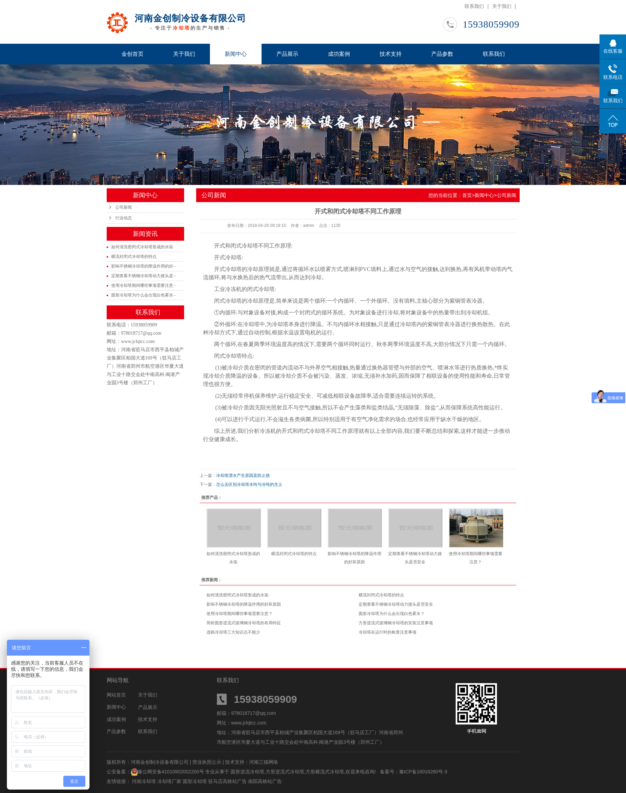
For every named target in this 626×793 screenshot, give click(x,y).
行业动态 (123, 218)
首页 (467, 195)
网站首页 (116, 695)
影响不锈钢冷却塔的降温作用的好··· (144, 266)
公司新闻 (123, 207)
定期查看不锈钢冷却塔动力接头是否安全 (396, 604)
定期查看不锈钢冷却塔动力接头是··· (144, 275)
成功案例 (339, 54)
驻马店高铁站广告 (228, 781)
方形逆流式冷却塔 (285, 771)
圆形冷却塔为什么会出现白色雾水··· (144, 295)
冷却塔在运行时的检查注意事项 (387, 632)
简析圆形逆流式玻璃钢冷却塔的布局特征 (243, 622)
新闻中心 (236, 54)
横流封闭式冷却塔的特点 (134, 256)
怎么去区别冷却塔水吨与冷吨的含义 (249, 484)
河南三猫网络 (263, 762)
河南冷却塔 (144, 781)
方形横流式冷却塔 (325, 771)
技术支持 (391, 54)
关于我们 (501, 6)
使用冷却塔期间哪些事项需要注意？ (239, 613)
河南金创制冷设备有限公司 (190, 18)
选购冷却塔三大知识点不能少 (233, 632)
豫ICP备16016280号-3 (423, 771)
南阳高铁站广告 (265, 781)
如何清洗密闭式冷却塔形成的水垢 (142, 246)
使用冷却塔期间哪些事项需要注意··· (144, 285)
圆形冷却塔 (195, 781)
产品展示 (287, 54)
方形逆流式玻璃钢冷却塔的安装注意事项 (396, 622)
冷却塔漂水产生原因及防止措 (243, 475)
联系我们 (474, 6)
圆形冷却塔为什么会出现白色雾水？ (392, 613)
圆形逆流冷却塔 (247, 771)
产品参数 (442, 54)
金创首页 (132, 54)
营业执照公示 (206, 762)
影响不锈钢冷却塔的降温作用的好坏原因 (243, 604)
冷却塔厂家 (170, 781)
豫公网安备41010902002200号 (171, 771)
